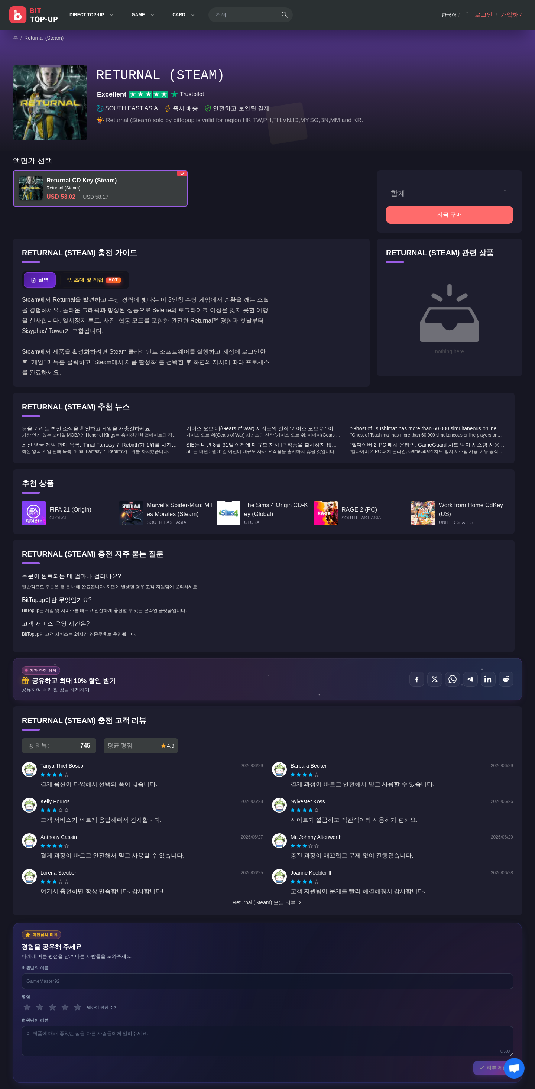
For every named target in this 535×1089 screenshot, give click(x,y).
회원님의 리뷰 (35, 1020)
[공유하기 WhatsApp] (452, 679)
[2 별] (39, 1007)
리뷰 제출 (493, 1067)
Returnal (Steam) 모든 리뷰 (267, 902)
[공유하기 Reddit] (506, 679)
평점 (26, 996)
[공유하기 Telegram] (470, 679)
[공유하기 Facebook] (416, 679)
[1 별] (27, 1007)
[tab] (40, 280)
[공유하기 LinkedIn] (488, 679)
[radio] (43, 774)
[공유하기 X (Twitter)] (434, 679)
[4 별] (65, 1007)
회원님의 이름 (35, 968)
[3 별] (52, 1007)
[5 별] (77, 1007)
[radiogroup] (54, 774)
